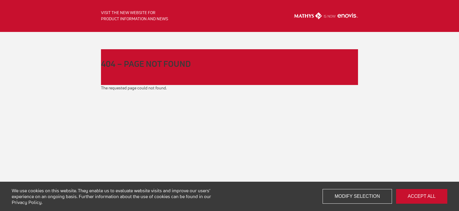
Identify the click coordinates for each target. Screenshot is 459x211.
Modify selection (357, 196)
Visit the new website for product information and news (134, 15)
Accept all (422, 196)
